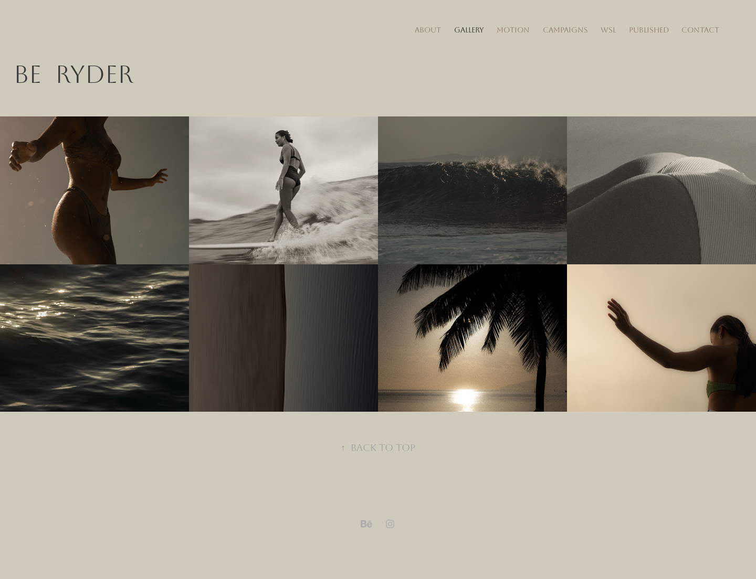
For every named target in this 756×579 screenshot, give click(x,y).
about (428, 30)
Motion (513, 30)
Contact (700, 30)
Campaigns (565, 30)
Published (649, 30)
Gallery (469, 30)
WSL (608, 30)
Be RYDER (73, 74)
